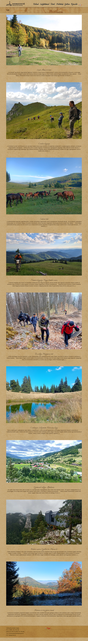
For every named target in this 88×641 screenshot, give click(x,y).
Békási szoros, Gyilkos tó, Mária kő (44, 549)
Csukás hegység (44, 143)
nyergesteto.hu (12, 635)
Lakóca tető (44, 219)
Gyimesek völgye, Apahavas (44, 487)
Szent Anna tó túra (44, 70)
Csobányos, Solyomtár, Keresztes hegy (44, 428)
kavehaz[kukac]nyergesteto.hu (16, 633)
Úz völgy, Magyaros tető (44, 354)
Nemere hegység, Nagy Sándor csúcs (44, 280)
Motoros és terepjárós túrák (44, 610)
